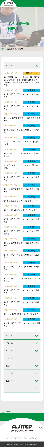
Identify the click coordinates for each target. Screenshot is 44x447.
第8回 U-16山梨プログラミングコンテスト (21, 210)
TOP (2, 49)
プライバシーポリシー (22, 438)
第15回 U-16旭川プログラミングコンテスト (22, 314)
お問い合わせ (34, 438)
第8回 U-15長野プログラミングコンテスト (21, 201)
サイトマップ (9, 438)
